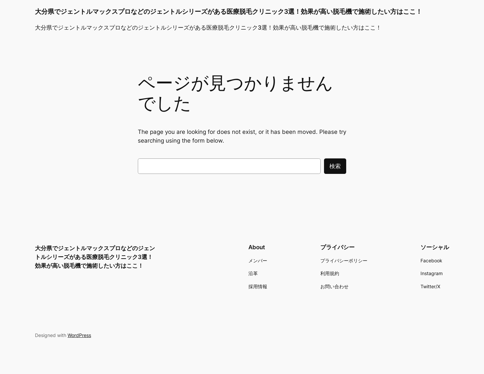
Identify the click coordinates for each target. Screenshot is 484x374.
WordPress (79, 335)
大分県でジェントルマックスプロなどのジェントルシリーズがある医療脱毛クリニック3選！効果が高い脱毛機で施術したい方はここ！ (228, 11)
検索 (335, 166)
